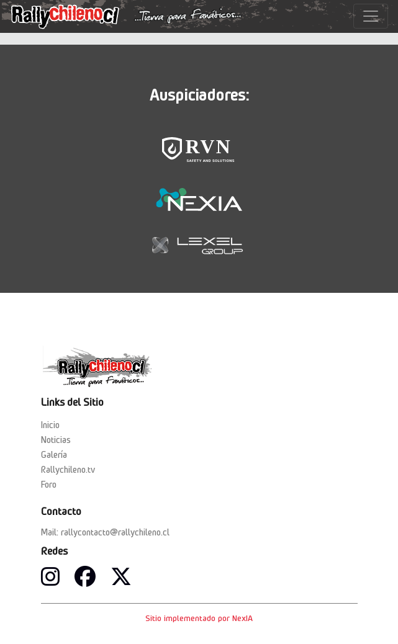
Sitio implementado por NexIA (199, 618)
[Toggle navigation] (370, 16)
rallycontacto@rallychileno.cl (115, 532)
